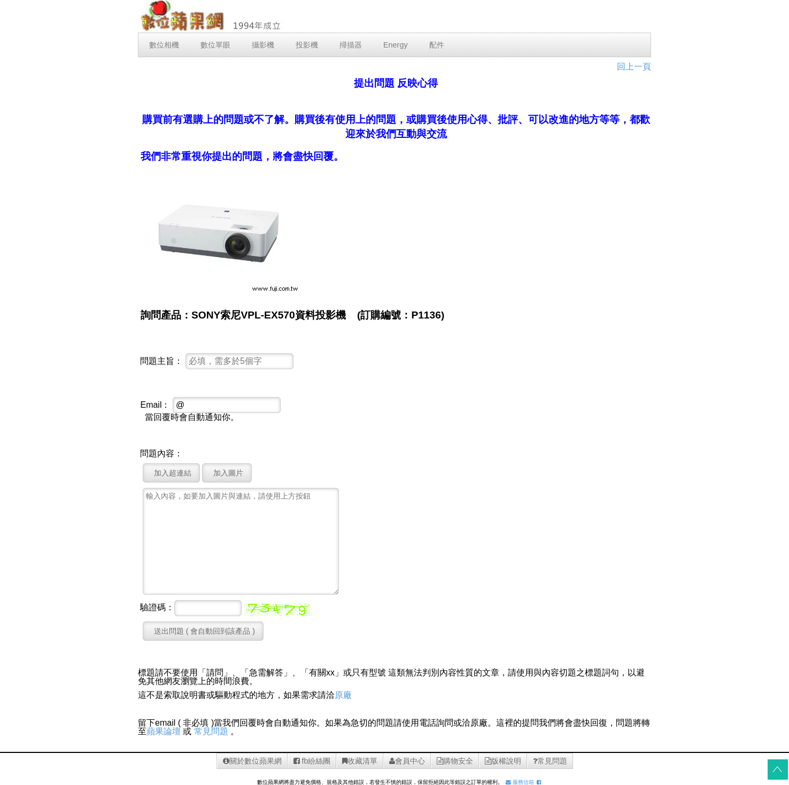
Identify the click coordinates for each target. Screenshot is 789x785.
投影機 (307, 45)
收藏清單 (359, 761)
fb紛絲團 (312, 761)
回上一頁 (634, 66)
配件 (436, 45)
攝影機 (263, 45)
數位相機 (164, 45)
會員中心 (407, 761)
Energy (395, 45)
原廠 (343, 694)
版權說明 (503, 761)
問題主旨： (161, 361)
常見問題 (211, 731)
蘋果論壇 (163, 731)
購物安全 (455, 761)
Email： (155, 405)
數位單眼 (215, 45)
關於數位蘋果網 (252, 761)
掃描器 (350, 45)
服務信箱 (520, 782)
